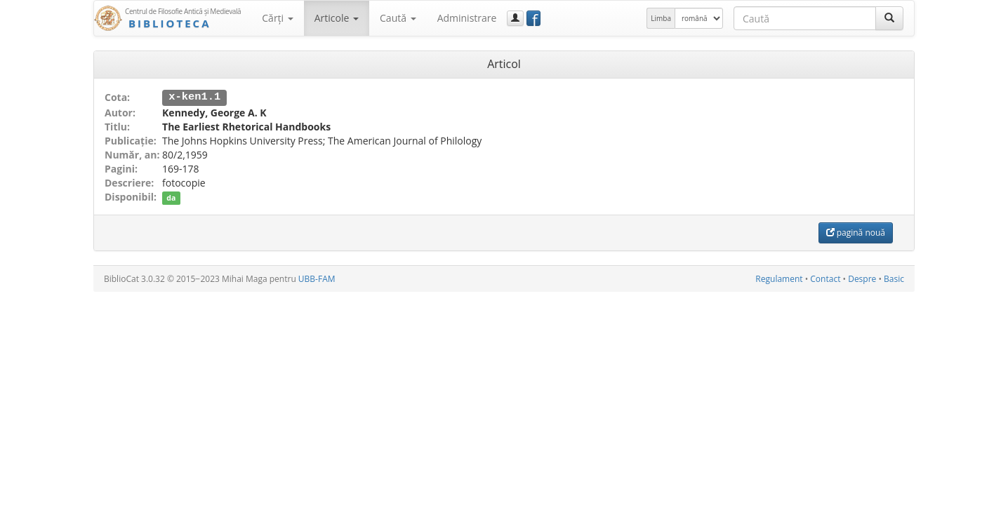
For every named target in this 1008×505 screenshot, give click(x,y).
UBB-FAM (317, 278)
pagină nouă (855, 232)
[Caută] (889, 18)
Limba (661, 18)
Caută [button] (398, 18)
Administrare (467, 18)
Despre (862, 278)
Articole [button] (336, 18)
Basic (894, 278)
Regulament (778, 278)
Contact (825, 278)
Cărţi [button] (277, 18)
